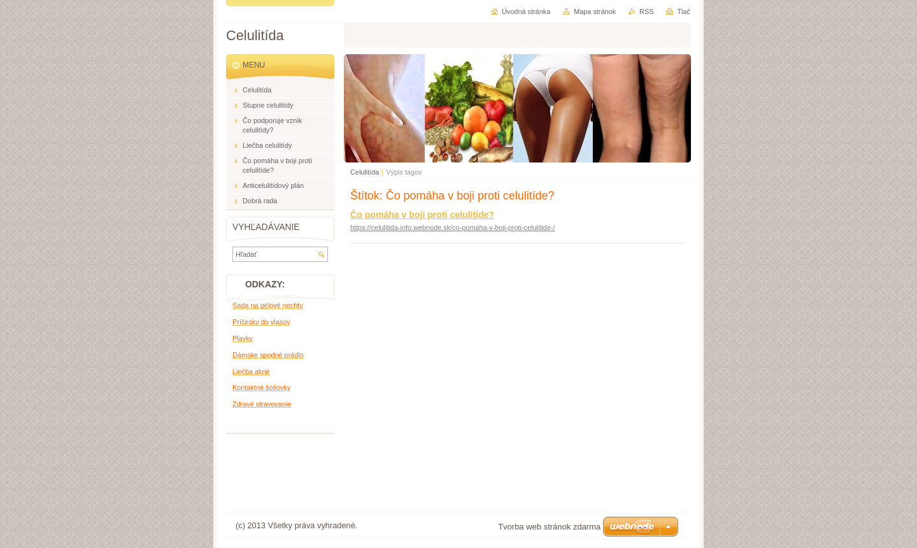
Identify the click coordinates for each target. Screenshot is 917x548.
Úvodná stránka (526, 11)
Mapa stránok (595, 11)
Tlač (683, 11)
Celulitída (364, 172)
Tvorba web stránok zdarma (549, 526)
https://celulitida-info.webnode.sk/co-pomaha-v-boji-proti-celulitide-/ (452, 227)
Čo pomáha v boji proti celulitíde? (422, 215)
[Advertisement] (289, 469)
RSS (646, 11)
